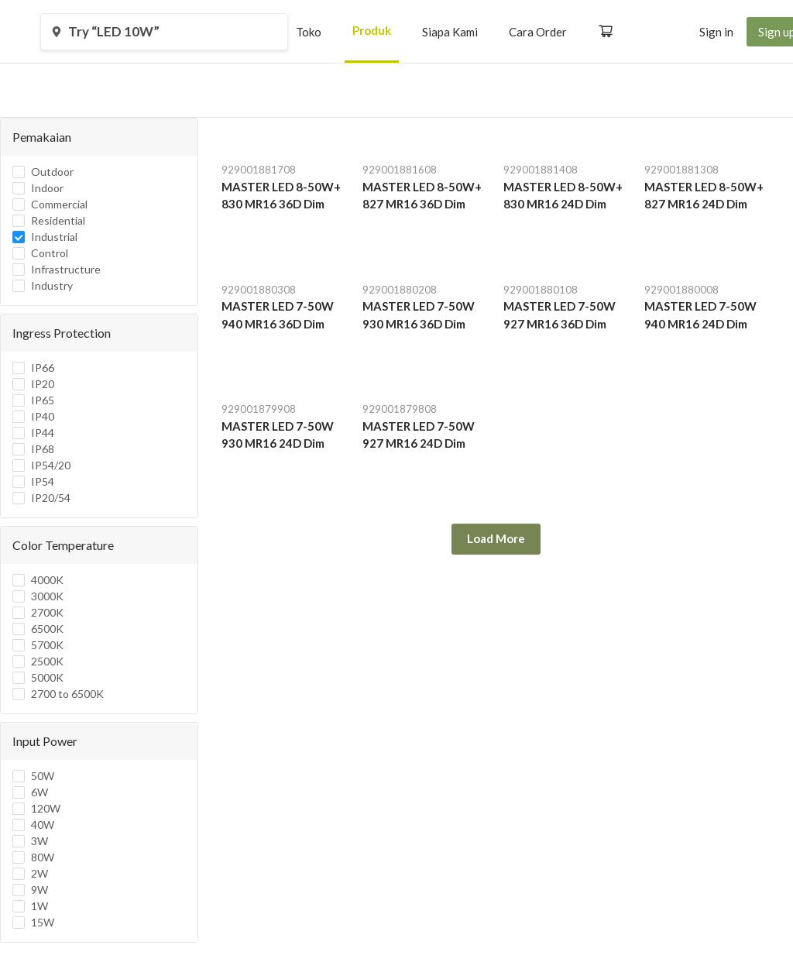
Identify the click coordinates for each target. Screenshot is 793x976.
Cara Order (538, 32)
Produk (371, 30)
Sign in (716, 32)
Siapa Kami (450, 32)
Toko (308, 32)
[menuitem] (308, 32)
